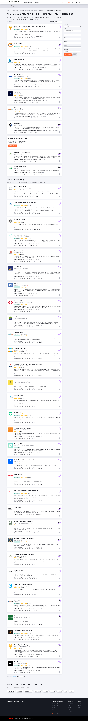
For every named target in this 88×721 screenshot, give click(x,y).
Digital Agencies (14, 10)
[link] (37, 2)
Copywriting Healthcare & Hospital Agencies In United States (32, 10)
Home (8, 10)
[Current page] (21, 676)
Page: (18, 676)
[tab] (9, 684)
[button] (73, 2)
